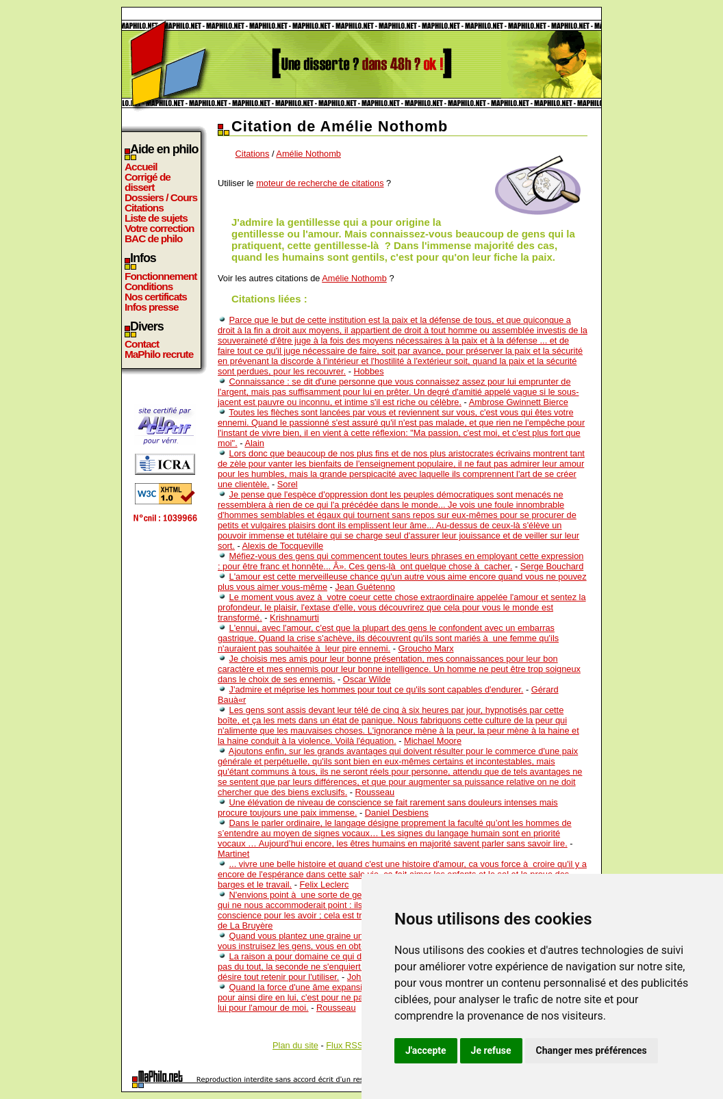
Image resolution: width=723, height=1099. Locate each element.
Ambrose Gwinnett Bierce (518, 402)
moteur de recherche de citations (319, 183)
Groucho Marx (426, 648)
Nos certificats (156, 297)
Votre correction (159, 228)
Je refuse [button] (491, 1050)
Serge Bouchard (551, 566)
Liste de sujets (156, 218)
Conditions (149, 286)
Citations (144, 208)
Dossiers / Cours (161, 197)
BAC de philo (153, 238)
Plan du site (295, 1045)
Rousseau (375, 792)
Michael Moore (432, 741)
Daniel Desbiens (397, 812)
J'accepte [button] (425, 1050)
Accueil (141, 166)
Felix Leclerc (324, 884)
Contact (142, 344)
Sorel (287, 484)
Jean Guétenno (365, 587)
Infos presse (151, 307)
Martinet (233, 854)
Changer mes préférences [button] (591, 1050)
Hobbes (368, 371)
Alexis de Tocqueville (283, 546)
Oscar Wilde (367, 679)
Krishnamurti (294, 617)
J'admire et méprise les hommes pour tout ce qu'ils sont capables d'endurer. (376, 689)
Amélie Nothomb (308, 153)
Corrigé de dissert (147, 182)
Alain (254, 443)
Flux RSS (344, 1045)
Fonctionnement (160, 276)
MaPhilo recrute (159, 354)
